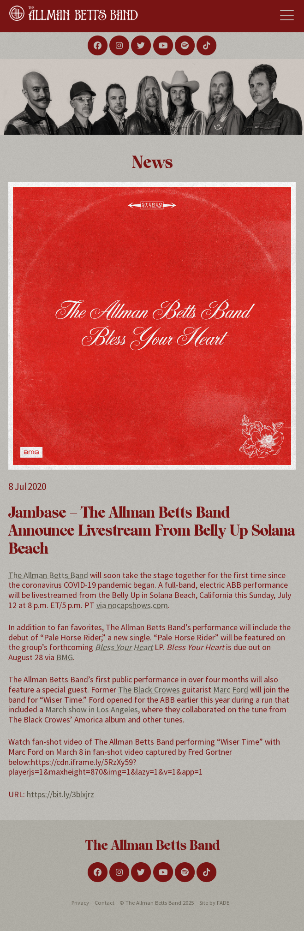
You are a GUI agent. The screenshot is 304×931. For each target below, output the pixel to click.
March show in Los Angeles (91, 709)
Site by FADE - (215, 902)
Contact (104, 902)
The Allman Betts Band (48, 575)
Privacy (80, 902)
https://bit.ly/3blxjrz (60, 794)
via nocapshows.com (132, 605)
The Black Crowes (149, 689)
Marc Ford (230, 689)
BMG (64, 657)
